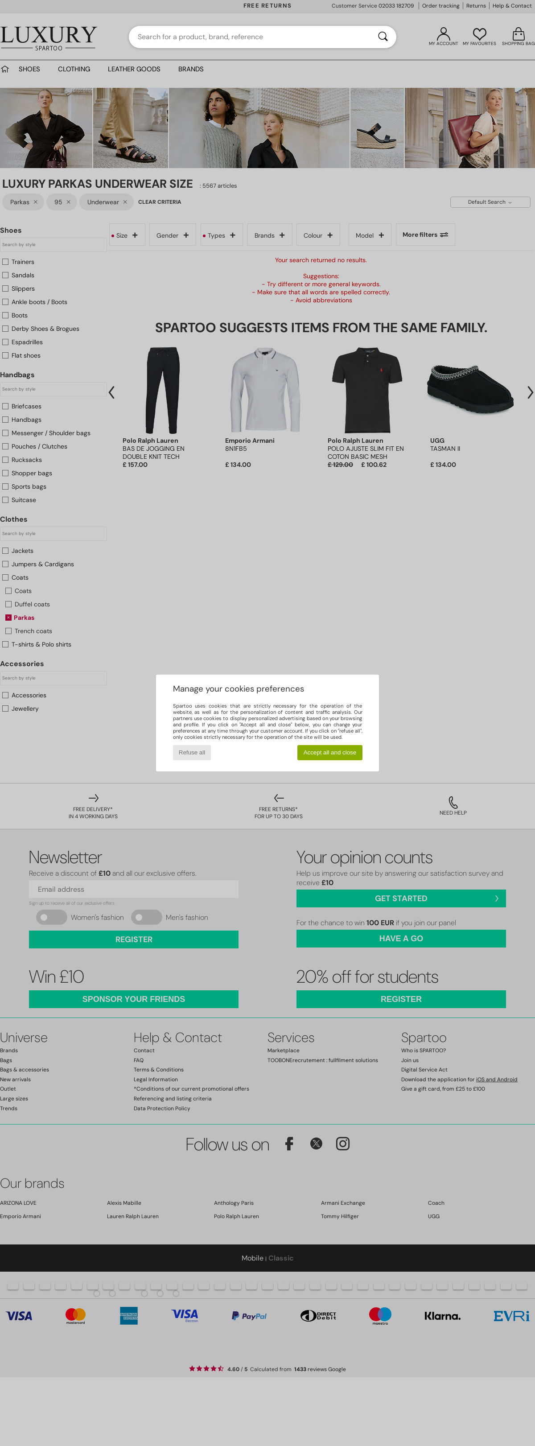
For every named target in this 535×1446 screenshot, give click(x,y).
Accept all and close (330, 752)
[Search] (383, 37)
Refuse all (192, 752)
